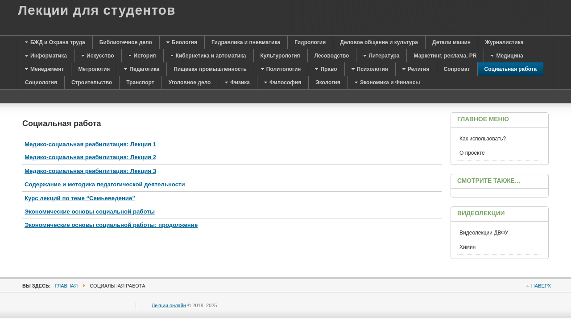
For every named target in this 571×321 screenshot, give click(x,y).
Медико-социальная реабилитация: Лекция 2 (90, 157)
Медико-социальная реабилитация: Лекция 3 (90, 171)
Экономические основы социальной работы (90, 211)
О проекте (472, 153)
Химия (467, 247)
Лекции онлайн (169, 305)
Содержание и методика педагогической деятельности (105, 184)
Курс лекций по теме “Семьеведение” (80, 198)
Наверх (541, 285)
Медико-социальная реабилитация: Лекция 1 (90, 144)
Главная (66, 285)
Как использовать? (482, 139)
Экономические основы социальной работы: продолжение (111, 225)
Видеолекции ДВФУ (483, 233)
